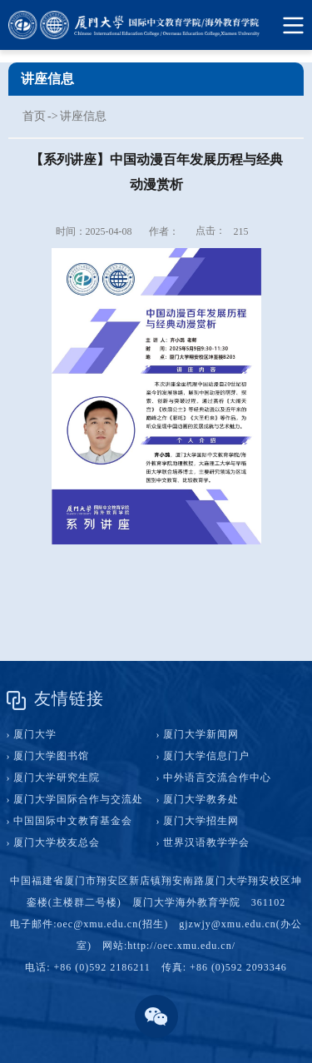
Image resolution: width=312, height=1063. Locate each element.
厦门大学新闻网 (201, 734)
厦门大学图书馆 (51, 756)
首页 (34, 116)
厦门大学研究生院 (56, 777)
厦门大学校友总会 (56, 842)
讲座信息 (83, 116)
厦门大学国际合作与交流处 (78, 799)
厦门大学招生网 (201, 821)
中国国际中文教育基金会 (72, 821)
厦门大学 (35, 734)
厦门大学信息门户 (206, 756)
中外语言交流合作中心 (217, 777)
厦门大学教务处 (201, 799)
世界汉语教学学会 (206, 842)
